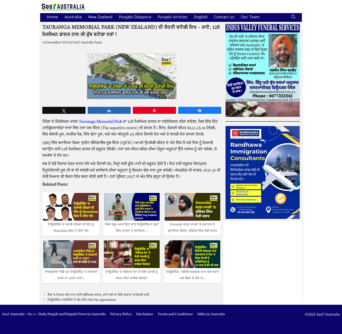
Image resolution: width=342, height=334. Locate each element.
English (200, 17)
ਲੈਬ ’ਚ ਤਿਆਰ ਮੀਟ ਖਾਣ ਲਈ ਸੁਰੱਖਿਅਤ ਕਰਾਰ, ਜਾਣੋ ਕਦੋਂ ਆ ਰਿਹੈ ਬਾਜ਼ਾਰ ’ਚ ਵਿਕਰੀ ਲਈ (98, 295)
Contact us (224, 17)
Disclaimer (144, 314)
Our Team (250, 17)
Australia (73, 17)
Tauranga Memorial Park (100, 122)
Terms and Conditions (175, 314)
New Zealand (100, 17)
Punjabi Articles (172, 17)
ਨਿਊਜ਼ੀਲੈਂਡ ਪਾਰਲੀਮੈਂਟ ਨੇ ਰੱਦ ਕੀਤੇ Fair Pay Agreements (82, 300)
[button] (293, 17)
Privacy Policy (121, 314)
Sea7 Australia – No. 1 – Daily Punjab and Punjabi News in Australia (54, 314)
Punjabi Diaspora (135, 17)
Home (52, 17)
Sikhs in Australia (211, 314)
